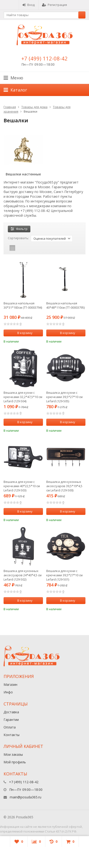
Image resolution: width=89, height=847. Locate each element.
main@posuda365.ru (25, 797)
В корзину (22, 333)
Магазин (10, 684)
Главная (10, 107)
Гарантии (11, 719)
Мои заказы (13, 754)
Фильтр (19, 229)
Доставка (11, 712)
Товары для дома (34, 107)
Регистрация (54, 5)
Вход (29, 5)
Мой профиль (15, 762)
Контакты (11, 735)
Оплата (10, 727)
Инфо (8, 692)
